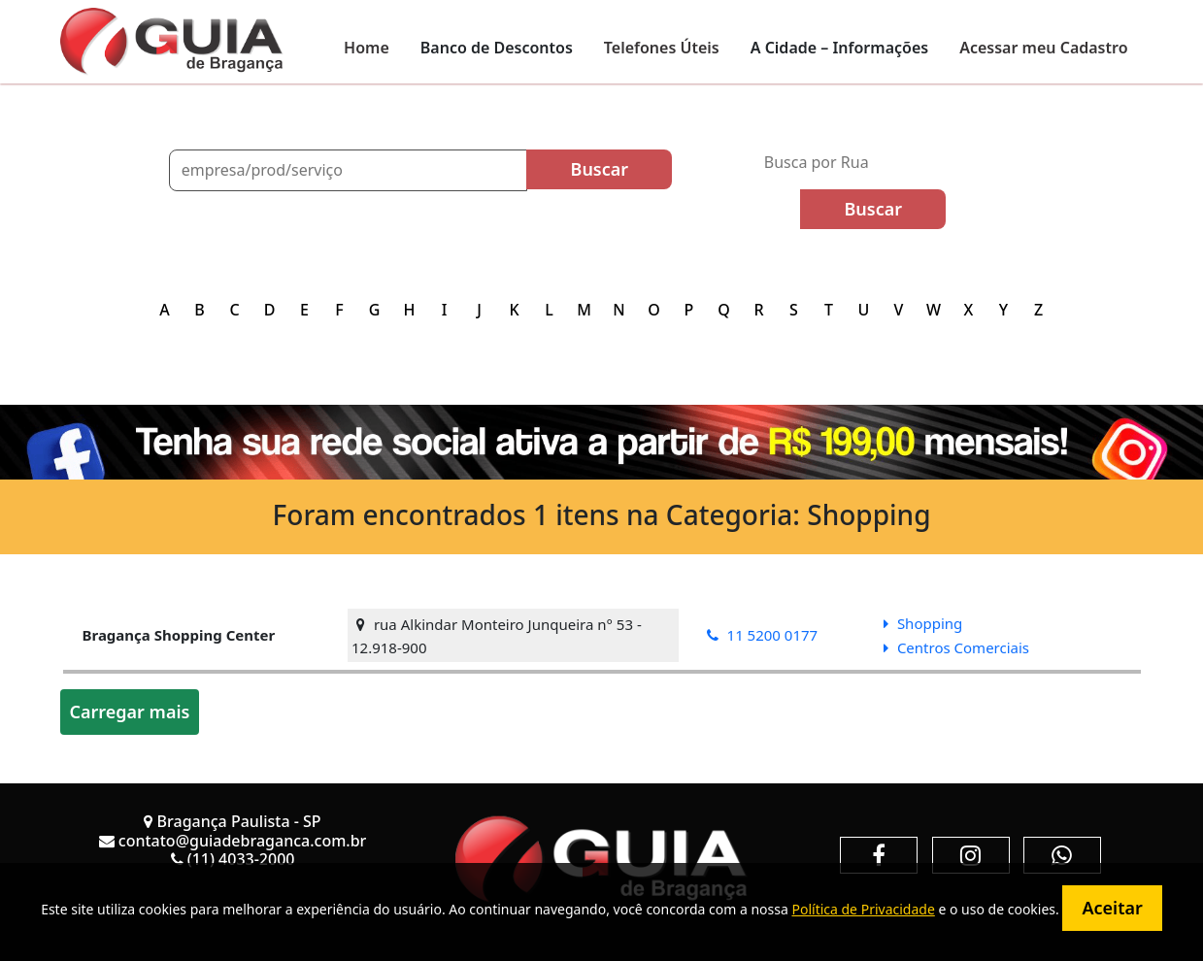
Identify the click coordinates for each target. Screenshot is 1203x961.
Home (366, 47)
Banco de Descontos (496, 47)
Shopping (923, 623)
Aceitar (1112, 907)
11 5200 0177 (763, 635)
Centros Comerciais (956, 647)
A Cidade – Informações (839, 47)
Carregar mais (130, 711)
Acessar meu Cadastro (1043, 47)
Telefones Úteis (661, 47)
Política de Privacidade (862, 909)
